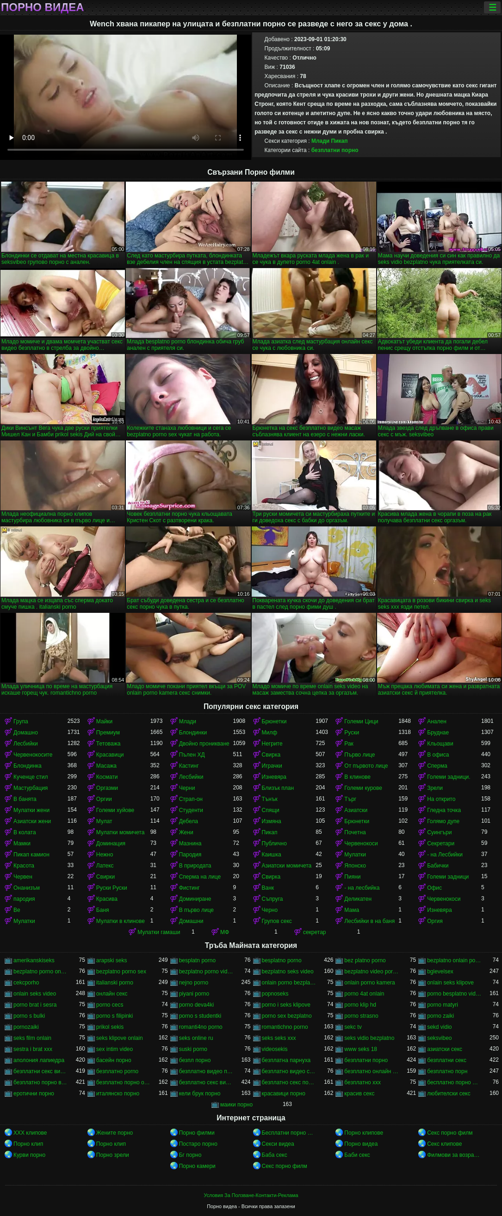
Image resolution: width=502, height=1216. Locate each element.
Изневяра (274, 777)
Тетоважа (108, 743)
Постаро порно (198, 1144)
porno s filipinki (114, 1016)
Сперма (437, 766)
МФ (224, 932)
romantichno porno (285, 1027)
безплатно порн (447, 1071)
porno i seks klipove (286, 1005)
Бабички (437, 865)
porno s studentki (200, 1016)
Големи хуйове (115, 810)
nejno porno (193, 982)
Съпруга (272, 899)
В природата (195, 865)
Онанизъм (26, 888)
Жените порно (114, 1133)
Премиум (108, 732)
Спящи (270, 810)
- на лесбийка (361, 888)
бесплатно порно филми (454, 1082)
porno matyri (442, 1005)
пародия (24, 899)
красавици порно (283, 1093)
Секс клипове (444, 1144)
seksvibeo (439, 1038)
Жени (186, 832)
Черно (270, 910)
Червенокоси (361, 843)
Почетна (355, 832)
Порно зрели (112, 1155)
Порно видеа (42, 7)
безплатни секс (446, 1060)
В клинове (357, 777)
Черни (187, 788)
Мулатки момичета (120, 832)
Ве (16, 910)
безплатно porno (117, 1071)
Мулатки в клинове (120, 921)
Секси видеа (278, 1144)
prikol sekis (110, 1027)
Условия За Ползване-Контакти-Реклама (251, 1195)
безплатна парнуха (286, 1060)
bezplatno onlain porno (454, 960)
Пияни (352, 877)
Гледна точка (444, 810)
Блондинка (27, 766)
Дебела (188, 821)
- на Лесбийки (445, 854)
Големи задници (448, 877)
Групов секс (277, 921)
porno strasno (361, 1016)
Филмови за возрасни (454, 1155)
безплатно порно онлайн (123, 1082)
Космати (107, 777)
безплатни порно (335, 150)
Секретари (440, 843)
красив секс (359, 1093)
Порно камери (197, 1166)
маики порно (236, 1104)
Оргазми (107, 788)
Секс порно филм (449, 1133)
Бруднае (438, 732)
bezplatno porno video (206, 971)
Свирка (271, 755)
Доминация (110, 843)
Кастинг (189, 766)
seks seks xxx (279, 1038)
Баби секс (357, 1155)
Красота (23, 865)
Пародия (190, 854)
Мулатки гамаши (158, 932)
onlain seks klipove (450, 982)
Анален (436, 721)
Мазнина (190, 843)
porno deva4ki (196, 1005)
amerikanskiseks (34, 960)
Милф (270, 732)
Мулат (104, 821)
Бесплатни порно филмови (289, 1133)
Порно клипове (363, 1133)
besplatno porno (282, 960)
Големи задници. (449, 777)
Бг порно (190, 1155)
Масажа (106, 766)
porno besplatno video (454, 993)
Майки (104, 721)
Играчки (272, 766)
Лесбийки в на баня (369, 921)
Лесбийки (25, 743)
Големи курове (363, 788)
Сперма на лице (200, 877)
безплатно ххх (362, 1082)
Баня (102, 910)
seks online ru (196, 1038)
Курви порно (29, 1155)
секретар (314, 932)
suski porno (193, 1049)
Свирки (105, 877)
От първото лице (366, 766)
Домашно (25, 732)
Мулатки (355, 854)
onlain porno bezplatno (289, 982)
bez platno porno (364, 960)
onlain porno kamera (369, 982)
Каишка (271, 854)
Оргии (104, 799)
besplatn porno (197, 960)
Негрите (272, 743)
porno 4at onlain (364, 993)
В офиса (438, 755)
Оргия (435, 921)
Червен (22, 877)
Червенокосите (32, 755)
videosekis (275, 1049)
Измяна (271, 821)
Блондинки (193, 732)
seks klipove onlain (119, 1038)
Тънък (270, 799)
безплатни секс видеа (40, 1071)
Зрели (435, 788)
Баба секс (274, 1155)
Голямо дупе (443, 821)
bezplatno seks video (288, 971)
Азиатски (355, 810)
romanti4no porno (201, 1027)
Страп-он (191, 799)
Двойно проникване (204, 743)
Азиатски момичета (287, 865)
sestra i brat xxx (32, 1049)
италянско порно (117, 1093)
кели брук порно (200, 1093)
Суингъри (439, 832)
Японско (355, 865)
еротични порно (33, 1093)
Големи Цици (361, 721)
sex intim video (114, 1049)
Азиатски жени (32, 821)
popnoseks (275, 993)
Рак (348, 743)
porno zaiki (440, 1016)
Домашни (191, 921)
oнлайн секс (112, 993)
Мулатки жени (31, 810)
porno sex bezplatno (287, 1016)
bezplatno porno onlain (40, 971)
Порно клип (28, 1144)
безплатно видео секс (289, 1071)
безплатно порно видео (40, 1082)
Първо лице (359, 755)
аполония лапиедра (38, 1060)
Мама (351, 910)
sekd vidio (439, 1027)
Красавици (110, 755)
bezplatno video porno (371, 971)
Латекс (105, 865)
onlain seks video (34, 993)
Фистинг (189, 888)
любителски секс (449, 1093)
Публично (274, 843)
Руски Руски (111, 888)
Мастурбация (30, 788)
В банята (25, 799)
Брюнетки (274, 721)
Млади (320, 141)
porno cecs (110, 1005)
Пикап (339, 141)
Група (20, 721)
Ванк (268, 888)
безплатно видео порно (206, 1071)
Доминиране (195, 899)
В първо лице (196, 910)
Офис (434, 888)
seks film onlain (32, 1038)
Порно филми (197, 1133)
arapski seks (111, 960)
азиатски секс (444, 1049)
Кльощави (440, 743)
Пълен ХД (192, 755)
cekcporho (26, 982)
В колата (24, 832)
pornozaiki (26, 1027)
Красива (107, 899)
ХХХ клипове (30, 1133)
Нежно (104, 854)
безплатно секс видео (206, 1082)
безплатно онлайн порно (371, 1071)
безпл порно (195, 1060)
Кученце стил (30, 777)
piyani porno (194, 993)
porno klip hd (360, 1005)
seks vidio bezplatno (369, 1038)
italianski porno (114, 982)
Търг (350, 799)
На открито (441, 799)
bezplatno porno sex (121, 971)
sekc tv (352, 1027)
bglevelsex (440, 971)
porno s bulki (29, 1016)
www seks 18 (360, 1049)
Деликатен (358, 899)
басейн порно (113, 1060)
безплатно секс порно (289, 1082)
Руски (351, 732)
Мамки (22, 843)
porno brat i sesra (34, 1005)
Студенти (191, 810)
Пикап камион (31, 854)
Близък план (278, 788)
